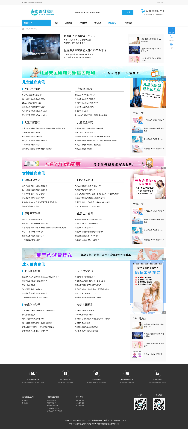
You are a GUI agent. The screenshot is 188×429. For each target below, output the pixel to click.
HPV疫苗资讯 (85, 179)
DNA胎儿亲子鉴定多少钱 (74, 43)
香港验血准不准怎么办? (84, 228)
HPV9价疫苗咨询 (52, 405)
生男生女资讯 (85, 213)
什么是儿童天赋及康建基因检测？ (34, 141)
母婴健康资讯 (32, 179)
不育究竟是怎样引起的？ (31, 240)
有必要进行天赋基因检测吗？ (33, 136)
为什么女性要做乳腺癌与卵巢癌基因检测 (37, 323)
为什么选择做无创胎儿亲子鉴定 (77, 40)
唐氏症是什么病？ (81, 111)
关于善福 (128, 23)
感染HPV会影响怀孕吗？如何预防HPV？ (90, 198)
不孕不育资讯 (32, 213)
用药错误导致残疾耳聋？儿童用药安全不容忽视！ (93, 136)
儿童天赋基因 (32, 122)
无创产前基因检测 (28, 285)
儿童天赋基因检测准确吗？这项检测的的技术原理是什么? (43, 128)
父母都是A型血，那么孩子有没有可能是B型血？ (93, 289)
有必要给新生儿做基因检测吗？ (86, 327)
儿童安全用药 (85, 122)
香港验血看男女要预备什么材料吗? (35, 331)
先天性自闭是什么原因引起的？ (86, 331)
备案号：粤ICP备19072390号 (115, 420)
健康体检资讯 (32, 304)
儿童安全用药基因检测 (83, 149)
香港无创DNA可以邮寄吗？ (85, 95)
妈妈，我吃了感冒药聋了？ (85, 132)
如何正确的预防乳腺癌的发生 (33, 319)
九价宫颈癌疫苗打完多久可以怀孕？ (79, 54)
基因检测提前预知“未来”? (84, 311)
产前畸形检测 (85, 88)
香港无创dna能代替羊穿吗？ (85, 107)
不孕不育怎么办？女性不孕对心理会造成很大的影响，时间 (44, 228)
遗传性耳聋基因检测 (82, 323)
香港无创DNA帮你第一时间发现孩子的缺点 (38, 327)
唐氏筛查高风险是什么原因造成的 (34, 293)
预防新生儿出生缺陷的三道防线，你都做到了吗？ (40, 277)
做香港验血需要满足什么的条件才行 (85, 50)
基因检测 (25, 403)
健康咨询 (25, 400)
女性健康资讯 (80, 403)
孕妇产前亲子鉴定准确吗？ (85, 277)
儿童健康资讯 (80, 400)
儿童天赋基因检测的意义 (31, 145)
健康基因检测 (85, 304)
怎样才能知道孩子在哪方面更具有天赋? (37, 149)
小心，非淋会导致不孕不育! (32, 232)
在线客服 (160, 2)
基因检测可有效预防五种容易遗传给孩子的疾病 (92, 319)
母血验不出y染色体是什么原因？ (87, 240)
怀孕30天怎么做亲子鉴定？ (80, 36)
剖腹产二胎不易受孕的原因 (32, 219)
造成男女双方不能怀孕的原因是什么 (35, 224)
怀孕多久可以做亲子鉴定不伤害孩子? (89, 285)
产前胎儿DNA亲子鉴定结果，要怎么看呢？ (91, 281)
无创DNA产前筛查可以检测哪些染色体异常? (91, 115)
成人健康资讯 (80, 405)
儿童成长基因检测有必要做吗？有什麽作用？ (39, 311)
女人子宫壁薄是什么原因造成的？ (78, 57)
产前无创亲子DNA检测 (54, 411)
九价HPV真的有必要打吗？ (85, 190)
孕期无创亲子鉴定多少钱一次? (86, 293)
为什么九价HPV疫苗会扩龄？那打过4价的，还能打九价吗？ (97, 194)
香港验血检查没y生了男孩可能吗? (87, 236)
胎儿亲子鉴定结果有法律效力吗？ (34, 111)
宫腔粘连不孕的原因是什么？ (33, 236)
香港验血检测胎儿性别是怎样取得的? (89, 232)
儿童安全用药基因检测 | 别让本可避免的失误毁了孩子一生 (96, 141)
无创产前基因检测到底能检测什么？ (35, 281)
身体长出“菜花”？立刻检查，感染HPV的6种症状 (93, 202)
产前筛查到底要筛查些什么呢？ (34, 198)
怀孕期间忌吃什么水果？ (31, 206)
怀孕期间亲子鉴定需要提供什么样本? (89, 297)
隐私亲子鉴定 (51, 400)
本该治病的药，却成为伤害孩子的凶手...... (90, 128)
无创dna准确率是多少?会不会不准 (35, 297)
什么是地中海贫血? (29, 315)
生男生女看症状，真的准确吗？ (86, 224)
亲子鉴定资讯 (85, 271)
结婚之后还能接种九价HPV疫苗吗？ (88, 206)
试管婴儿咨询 (51, 403)
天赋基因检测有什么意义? (31, 132)
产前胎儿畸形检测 (53, 408)
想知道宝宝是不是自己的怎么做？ (34, 115)
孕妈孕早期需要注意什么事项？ (34, 194)
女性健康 (83, 23)
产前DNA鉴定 (32, 88)
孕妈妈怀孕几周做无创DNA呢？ (87, 103)
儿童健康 (68, 23)
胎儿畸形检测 (32, 271)
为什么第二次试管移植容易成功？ (34, 190)
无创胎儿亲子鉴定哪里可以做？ (34, 107)
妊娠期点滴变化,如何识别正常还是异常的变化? (39, 202)
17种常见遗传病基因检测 (84, 315)
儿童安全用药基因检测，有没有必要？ (89, 145)
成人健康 (97, 23)
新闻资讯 (112, 23)
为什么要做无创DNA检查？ (85, 99)
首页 (56, 23)
